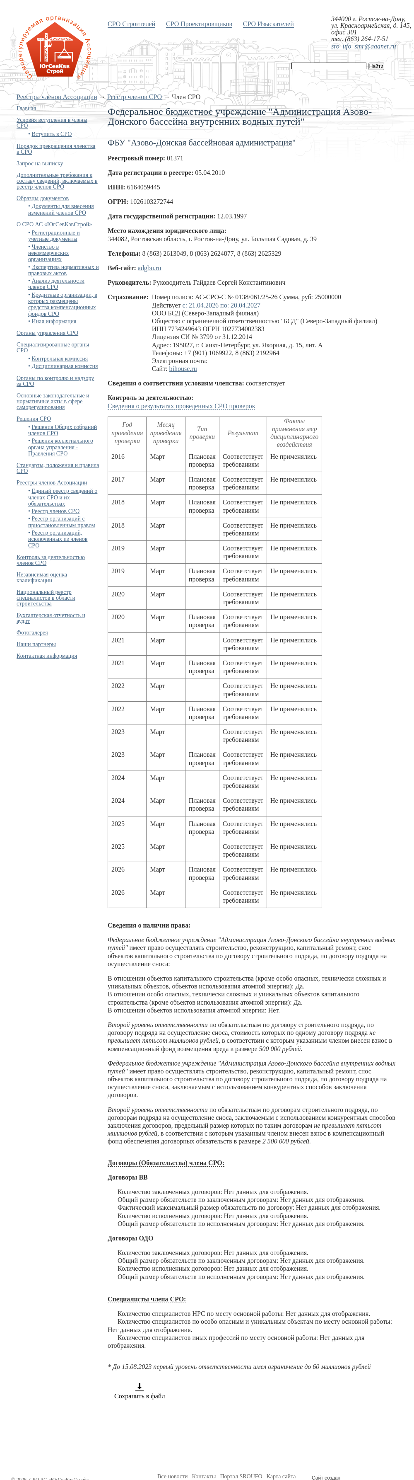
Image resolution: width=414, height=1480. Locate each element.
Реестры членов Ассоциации (57, 96)
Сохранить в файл (139, 1391)
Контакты (204, 1476)
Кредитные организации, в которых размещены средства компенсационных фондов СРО (62, 304)
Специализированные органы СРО (53, 348)
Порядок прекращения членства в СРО (56, 149)
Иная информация (53, 321)
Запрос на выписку (40, 163)
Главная (26, 108)
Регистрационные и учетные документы (54, 236)
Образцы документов (43, 198)
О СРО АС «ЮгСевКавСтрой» (54, 224)
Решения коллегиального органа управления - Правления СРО (60, 447)
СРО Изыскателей (268, 23)
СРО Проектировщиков (199, 23)
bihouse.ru (183, 368)
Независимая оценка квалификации (42, 578)
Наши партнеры (36, 644)
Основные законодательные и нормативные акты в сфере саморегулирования (53, 401)
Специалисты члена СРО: (147, 1299)
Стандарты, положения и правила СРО (58, 468)
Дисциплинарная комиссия (64, 366)
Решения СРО (34, 419)
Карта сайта (281, 1476)
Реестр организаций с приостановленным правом (61, 522)
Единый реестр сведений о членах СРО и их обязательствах (62, 497)
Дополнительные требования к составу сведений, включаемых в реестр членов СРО (57, 181)
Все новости (172, 1476)
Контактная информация (47, 656)
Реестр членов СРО (134, 96)
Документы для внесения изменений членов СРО (61, 209)
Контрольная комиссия (59, 359)
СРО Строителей (131, 23)
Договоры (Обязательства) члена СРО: (166, 1162)
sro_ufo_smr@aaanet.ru (363, 46)
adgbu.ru (149, 267)
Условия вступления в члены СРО (52, 123)
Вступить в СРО (51, 134)
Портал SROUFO (241, 1476)
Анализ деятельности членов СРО (56, 284)
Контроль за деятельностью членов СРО (51, 560)
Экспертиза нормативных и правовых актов (63, 270)
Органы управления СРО (47, 333)
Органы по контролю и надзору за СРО (55, 381)
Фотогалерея (32, 633)
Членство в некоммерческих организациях (48, 253)
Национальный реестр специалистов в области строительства (46, 598)
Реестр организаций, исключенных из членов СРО (57, 539)
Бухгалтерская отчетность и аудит (51, 618)
